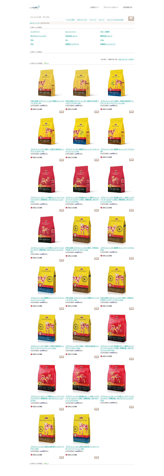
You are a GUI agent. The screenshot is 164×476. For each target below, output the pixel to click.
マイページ (92, 19)
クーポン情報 (70, 19)
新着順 (131, 59)
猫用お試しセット (106, 36)
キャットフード (70, 32)
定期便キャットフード (107, 44)
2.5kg (102, 40)
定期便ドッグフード (72, 44)
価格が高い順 (123, 59)
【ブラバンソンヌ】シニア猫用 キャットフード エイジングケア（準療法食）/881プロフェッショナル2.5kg (47, 398)
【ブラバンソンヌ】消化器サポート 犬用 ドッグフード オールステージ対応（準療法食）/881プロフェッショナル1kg (117, 200)
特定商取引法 (127, 7)
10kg (32, 44)
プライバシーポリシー (110, 7)
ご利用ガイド (94, 7)
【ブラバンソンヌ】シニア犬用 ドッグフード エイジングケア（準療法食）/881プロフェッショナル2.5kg (117, 398)
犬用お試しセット (71, 36)
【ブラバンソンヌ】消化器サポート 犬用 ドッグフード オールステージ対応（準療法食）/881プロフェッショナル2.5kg (82, 398)
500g (31, 40)
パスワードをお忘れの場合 (115, 19)
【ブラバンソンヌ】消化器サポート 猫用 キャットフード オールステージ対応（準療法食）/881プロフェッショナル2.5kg (117, 348)
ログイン (101, 19)
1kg (66, 40)
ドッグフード (34, 32)
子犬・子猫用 (104, 32)
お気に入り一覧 (82, 19)
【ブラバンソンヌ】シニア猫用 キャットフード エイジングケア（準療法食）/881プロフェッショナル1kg (47, 200)
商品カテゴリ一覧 (34, 23)
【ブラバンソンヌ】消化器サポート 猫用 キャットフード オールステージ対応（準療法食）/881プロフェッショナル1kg (82, 200)
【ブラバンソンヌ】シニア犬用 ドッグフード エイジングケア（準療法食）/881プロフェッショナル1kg (47, 250)
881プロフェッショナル (38, 36)
